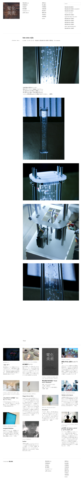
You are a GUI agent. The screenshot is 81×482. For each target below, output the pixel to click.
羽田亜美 (44, 16)
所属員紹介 (25, 5)
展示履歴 (25, 8)
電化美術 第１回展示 (69, 28)
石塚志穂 (44, 8)
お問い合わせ (26, 12)
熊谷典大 (44, 10)
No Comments (57, 40)
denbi (25, 40)
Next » (18, 40)
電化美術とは (26, 3)
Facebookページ (26, 10)
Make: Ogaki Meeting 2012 (70, 26)
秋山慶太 (44, 5)
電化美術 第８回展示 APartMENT (72, 9)
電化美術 (11, 461)
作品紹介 (25, 6)
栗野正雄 (44, 12)
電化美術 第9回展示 (69, 7)
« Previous (14, 40)
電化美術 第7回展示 (69, 10)
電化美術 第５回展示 (69, 18)
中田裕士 (44, 14)
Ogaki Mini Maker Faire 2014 (71, 16)
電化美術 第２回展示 (69, 24)
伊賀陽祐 (44, 6)
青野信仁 (44, 3)
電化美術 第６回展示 (69, 14)
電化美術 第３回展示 (69, 22)
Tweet (24, 340)
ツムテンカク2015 (69, 12)
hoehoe (43, 18)
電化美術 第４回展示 (69, 20)
